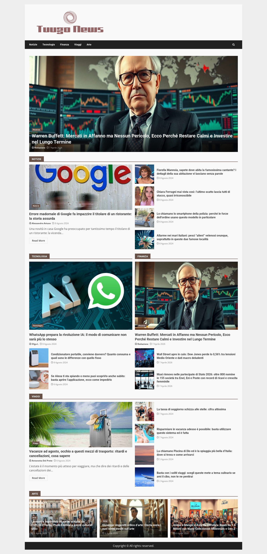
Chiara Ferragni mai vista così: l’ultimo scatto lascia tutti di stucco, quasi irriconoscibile (144, 196)
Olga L (35, 343)
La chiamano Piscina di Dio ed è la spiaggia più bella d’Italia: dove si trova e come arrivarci (144, 455)
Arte (89, 44)
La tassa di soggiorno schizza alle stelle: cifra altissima (144, 411)
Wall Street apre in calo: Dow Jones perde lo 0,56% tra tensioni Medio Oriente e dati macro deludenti (144, 357)
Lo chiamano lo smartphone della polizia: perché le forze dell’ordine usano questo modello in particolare (144, 217)
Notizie (33, 44)
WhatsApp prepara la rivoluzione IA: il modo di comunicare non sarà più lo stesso (80, 296)
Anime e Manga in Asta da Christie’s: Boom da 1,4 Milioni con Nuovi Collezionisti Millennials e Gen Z (204, 526)
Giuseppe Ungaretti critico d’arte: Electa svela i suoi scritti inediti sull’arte (131, 526)
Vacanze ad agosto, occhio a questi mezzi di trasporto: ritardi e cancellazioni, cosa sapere (80, 424)
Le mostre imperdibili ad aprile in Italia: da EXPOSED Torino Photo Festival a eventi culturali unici (61, 525)
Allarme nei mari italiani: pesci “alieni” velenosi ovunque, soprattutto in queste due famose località (144, 239)
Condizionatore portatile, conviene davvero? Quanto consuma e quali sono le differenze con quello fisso (38, 357)
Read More (38, 240)
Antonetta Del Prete (42, 460)
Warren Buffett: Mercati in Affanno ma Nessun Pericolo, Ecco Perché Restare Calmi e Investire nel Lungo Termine (133, 104)
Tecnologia (48, 44)
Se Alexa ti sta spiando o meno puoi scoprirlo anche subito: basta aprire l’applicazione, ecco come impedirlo (38, 379)
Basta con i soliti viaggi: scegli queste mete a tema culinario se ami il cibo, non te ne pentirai (144, 477)
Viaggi (77, 44)
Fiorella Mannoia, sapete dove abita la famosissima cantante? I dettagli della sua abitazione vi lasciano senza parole (144, 174)
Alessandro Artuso (41, 223)
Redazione (39, 147)
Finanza (64, 44)
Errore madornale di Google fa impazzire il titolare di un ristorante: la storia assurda (80, 187)
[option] (133, 104)
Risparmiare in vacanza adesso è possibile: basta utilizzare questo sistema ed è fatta (144, 433)
